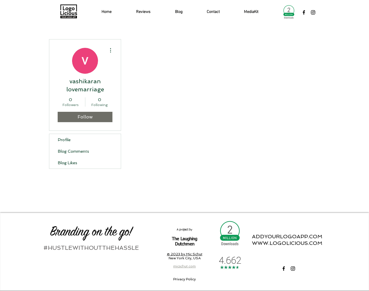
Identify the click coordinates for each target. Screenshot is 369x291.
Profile (64, 139)
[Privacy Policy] (184, 279)
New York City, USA (185, 258)
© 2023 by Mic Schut (184, 254)
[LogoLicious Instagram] (313, 12)
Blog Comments (73, 151)
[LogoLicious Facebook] (304, 12)
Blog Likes (67, 162)
